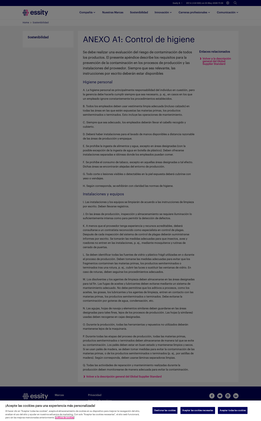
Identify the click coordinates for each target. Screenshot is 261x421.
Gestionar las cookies (165, 410)
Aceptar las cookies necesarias (197, 410)
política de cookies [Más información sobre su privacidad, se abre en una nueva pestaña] (64, 417)
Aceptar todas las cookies (233, 410)
